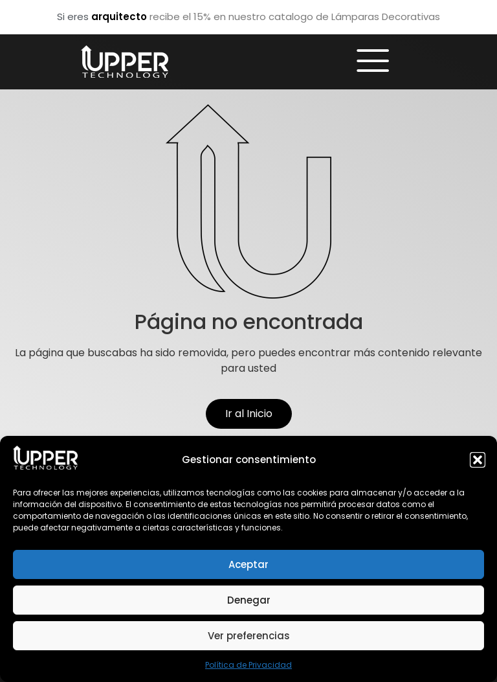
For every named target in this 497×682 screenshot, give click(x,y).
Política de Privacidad (248, 664)
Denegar (249, 600)
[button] (477, 459)
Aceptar (248, 564)
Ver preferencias (249, 635)
